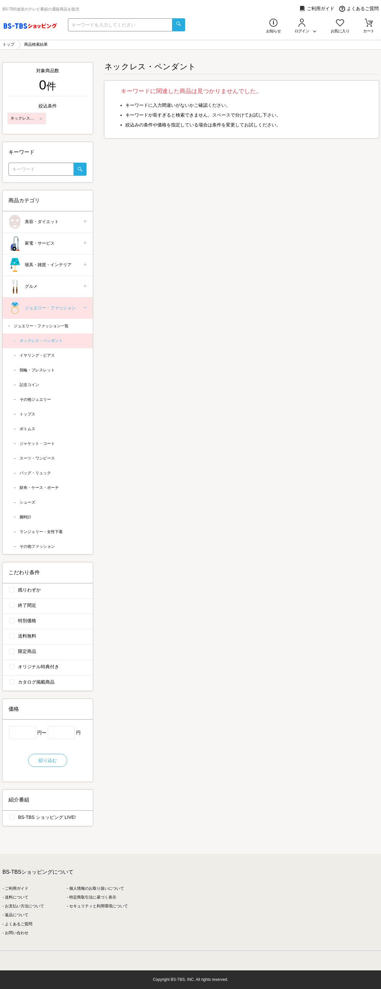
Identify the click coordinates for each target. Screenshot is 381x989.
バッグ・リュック (35, 473)
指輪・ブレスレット (37, 370)
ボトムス (27, 429)
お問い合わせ (16, 933)
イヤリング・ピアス (37, 355)
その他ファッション (37, 546)
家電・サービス (48, 243)
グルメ (48, 286)
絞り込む (48, 760)
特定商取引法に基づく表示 (92, 897)
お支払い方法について (24, 906)
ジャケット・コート (37, 443)
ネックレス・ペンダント (41, 340)
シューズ (27, 502)
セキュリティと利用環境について (98, 906)
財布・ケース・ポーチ (39, 487)
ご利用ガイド (316, 9)
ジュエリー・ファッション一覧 (41, 326)
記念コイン (29, 384)
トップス (27, 414)
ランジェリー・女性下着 (41, 531)
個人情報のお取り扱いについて (96, 888)
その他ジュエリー (35, 399)
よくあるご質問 (359, 9)
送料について (16, 897)
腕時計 (25, 517)
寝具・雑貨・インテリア (48, 265)
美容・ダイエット (48, 222)
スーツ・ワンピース (37, 458)
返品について (16, 915)
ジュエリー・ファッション (48, 308)
